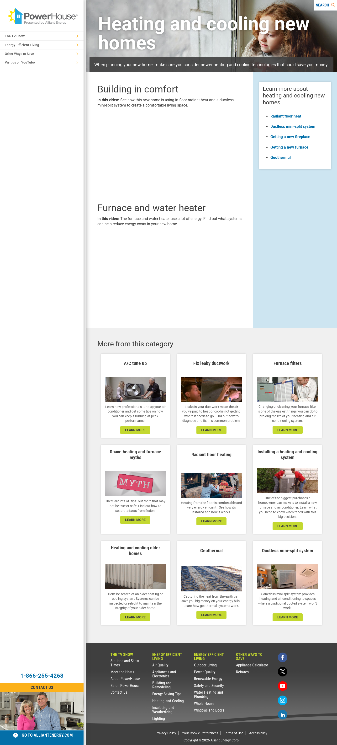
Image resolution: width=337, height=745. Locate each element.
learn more (135, 430)
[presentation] (169, 154)
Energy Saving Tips (166, 694)
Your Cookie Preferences (200, 733)
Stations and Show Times (125, 663)
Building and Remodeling (162, 685)
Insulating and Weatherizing (163, 709)
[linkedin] (282, 714)
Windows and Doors (209, 710)
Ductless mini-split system (292, 126)
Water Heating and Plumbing (208, 694)
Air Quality (160, 665)
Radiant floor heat (285, 116)
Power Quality (205, 672)
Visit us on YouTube (41, 62)
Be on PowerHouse (125, 685)
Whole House (204, 703)
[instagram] (282, 700)
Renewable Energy (208, 678)
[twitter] (282, 671)
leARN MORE (287, 430)
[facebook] (282, 657)
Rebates (242, 672)
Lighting (158, 718)
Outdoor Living (205, 665)
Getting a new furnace (289, 147)
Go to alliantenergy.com (43, 735)
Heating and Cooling (168, 701)
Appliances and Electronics (164, 674)
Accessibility (258, 733)
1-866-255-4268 (41, 675)
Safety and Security (209, 685)
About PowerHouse (125, 678)
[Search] (325, 5)
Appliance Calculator (252, 665)
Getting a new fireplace (290, 136)
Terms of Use (233, 733)
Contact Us (119, 692)
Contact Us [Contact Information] (42, 687)
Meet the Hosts (122, 672)
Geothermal (280, 157)
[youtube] (282, 686)
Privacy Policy (166, 733)
